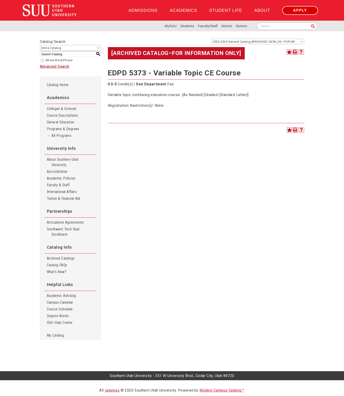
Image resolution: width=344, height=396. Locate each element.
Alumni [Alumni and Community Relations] (226, 26)
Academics (183, 10)
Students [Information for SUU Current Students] (187, 26)
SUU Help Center (60, 322)
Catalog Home (58, 85)
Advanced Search (54, 66)
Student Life (225, 10)
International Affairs (62, 192)
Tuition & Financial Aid (63, 198)
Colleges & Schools (62, 108)
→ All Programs (59, 135)
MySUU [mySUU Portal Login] (171, 26)
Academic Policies (61, 178)
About (262, 10)
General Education (60, 122)
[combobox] (257, 41)
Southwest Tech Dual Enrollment (63, 232)
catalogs (112, 390)
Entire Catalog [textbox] (51, 48)
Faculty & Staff (58, 185)
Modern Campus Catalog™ (221, 390)
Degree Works (58, 316)
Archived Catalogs (61, 258)
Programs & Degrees (63, 129)
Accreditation (57, 171)
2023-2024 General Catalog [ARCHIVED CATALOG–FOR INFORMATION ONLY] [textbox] (258, 41)
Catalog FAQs (57, 265)
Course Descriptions (62, 115)
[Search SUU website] (287, 26)
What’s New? (56, 272)
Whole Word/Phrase (59, 60)
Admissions (143, 10)
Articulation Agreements (65, 222)
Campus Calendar (60, 302)
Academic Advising (61, 295)
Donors (241, 26)
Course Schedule (60, 309)
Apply (300, 10)
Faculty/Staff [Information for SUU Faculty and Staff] (208, 26)
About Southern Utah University (63, 162)
